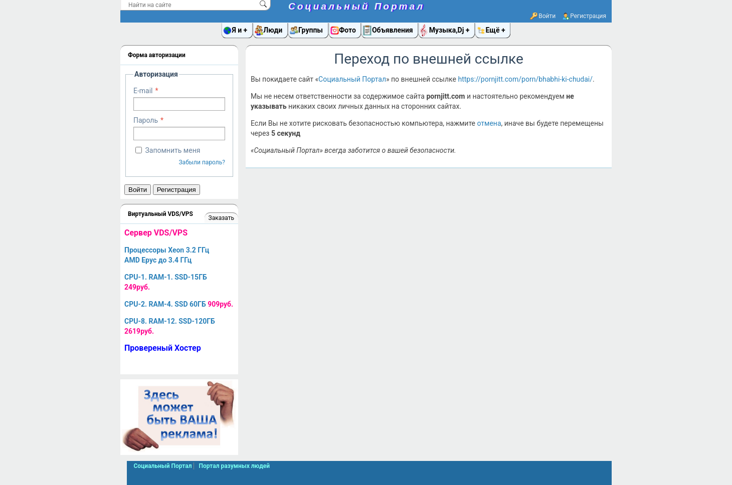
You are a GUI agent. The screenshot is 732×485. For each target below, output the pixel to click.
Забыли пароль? (201, 162)
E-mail (143, 91)
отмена (489, 123)
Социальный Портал (356, 6)
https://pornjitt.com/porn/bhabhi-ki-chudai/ (525, 79)
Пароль (145, 120)
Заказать (221, 217)
